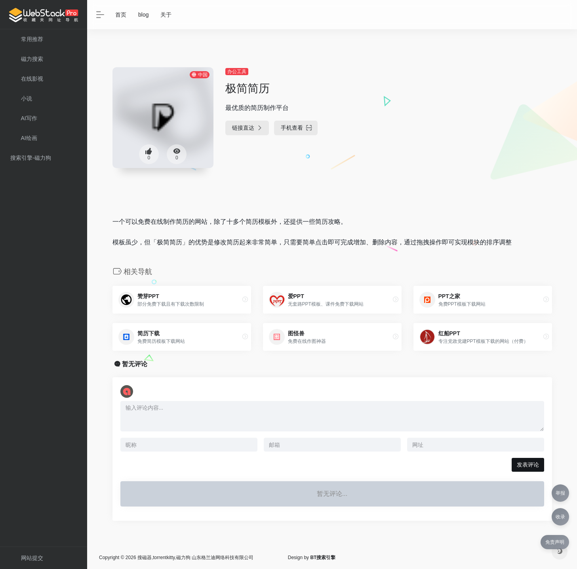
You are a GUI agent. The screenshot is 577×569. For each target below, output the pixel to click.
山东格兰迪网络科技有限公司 (222, 557)
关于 (165, 14)
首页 (120, 14)
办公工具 (236, 71)
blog (143, 14)
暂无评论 (134, 364)
